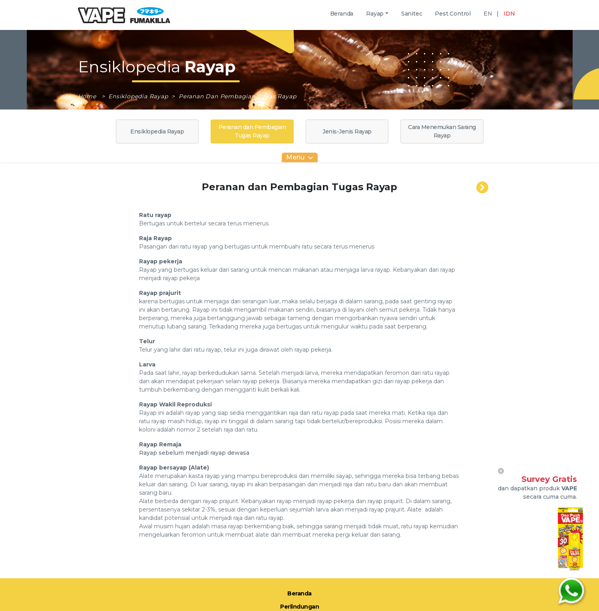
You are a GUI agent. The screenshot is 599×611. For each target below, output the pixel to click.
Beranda (342, 17)
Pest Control (453, 17)
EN (488, 13)
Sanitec (411, 17)
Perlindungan (299, 606)
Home (88, 96)
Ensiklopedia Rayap (139, 96)
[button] (377, 13)
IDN (509, 13)
